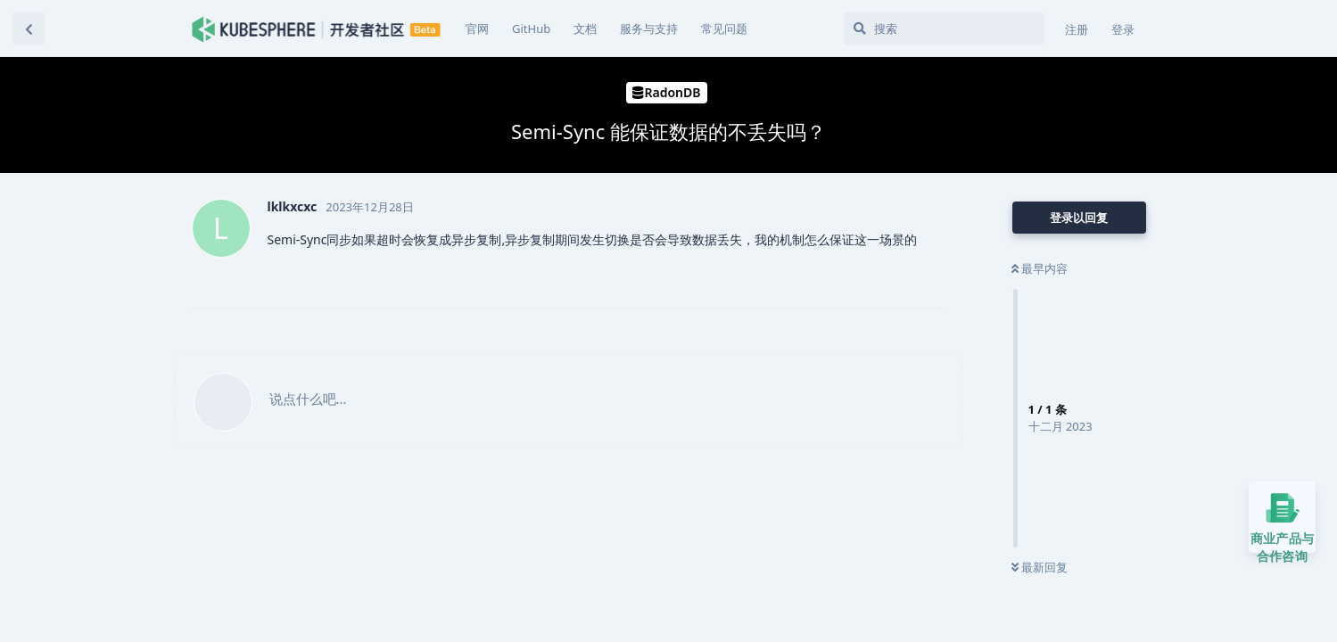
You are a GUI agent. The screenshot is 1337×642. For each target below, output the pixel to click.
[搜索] (944, 28)
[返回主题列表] (28, 28)
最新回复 (1039, 567)
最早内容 (1039, 268)
